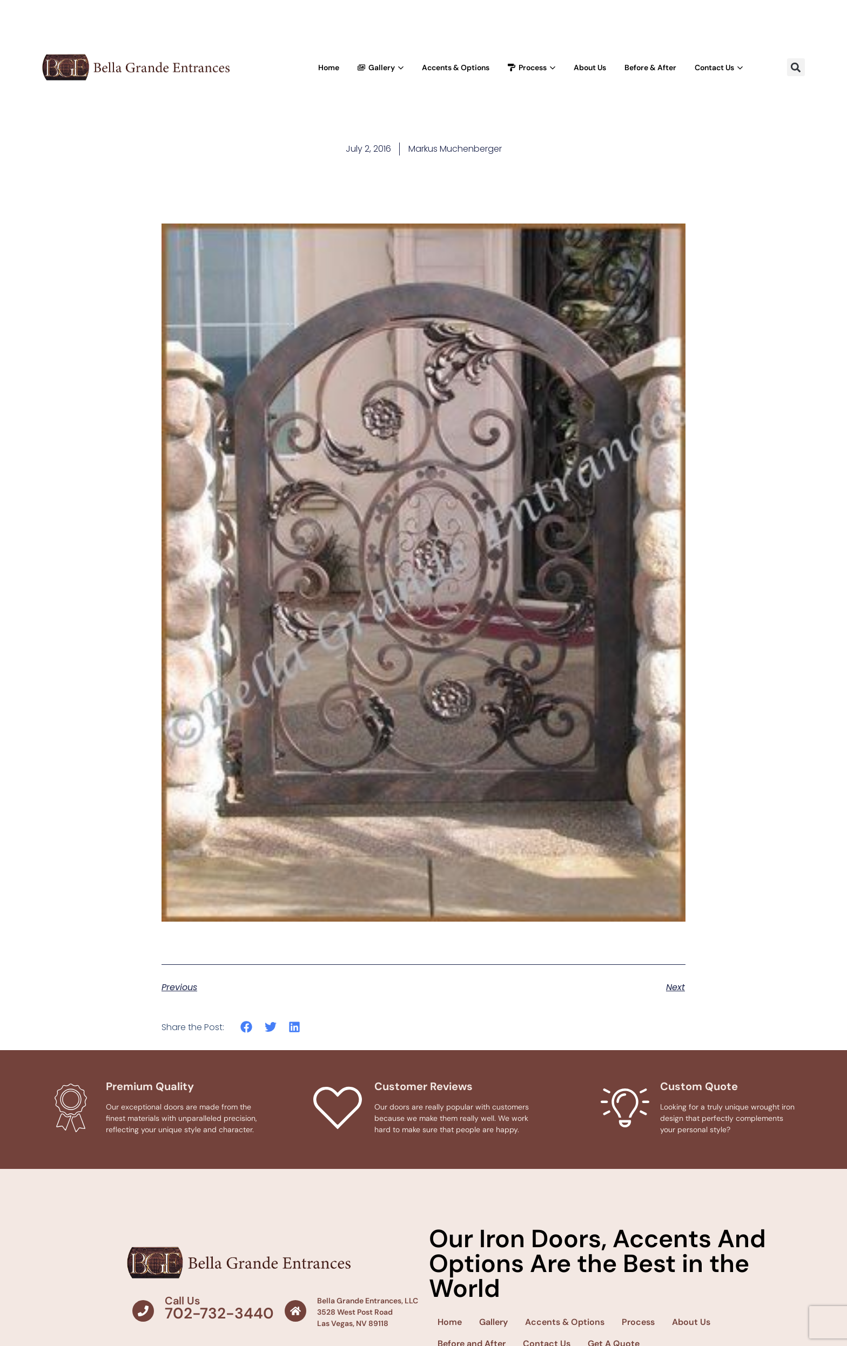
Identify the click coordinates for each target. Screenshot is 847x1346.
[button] (796, 67)
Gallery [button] (381, 67)
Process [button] (531, 67)
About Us (590, 67)
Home (328, 67)
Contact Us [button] (719, 67)
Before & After (650, 67)
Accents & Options (455, 67)
